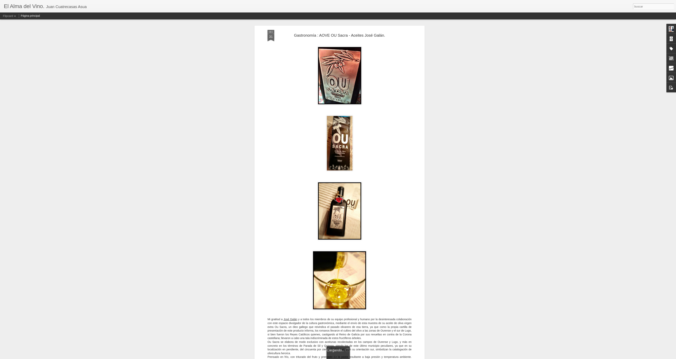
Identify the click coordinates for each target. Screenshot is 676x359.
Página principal (30, 15)
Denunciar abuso (366, 357)
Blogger (352, 357)
